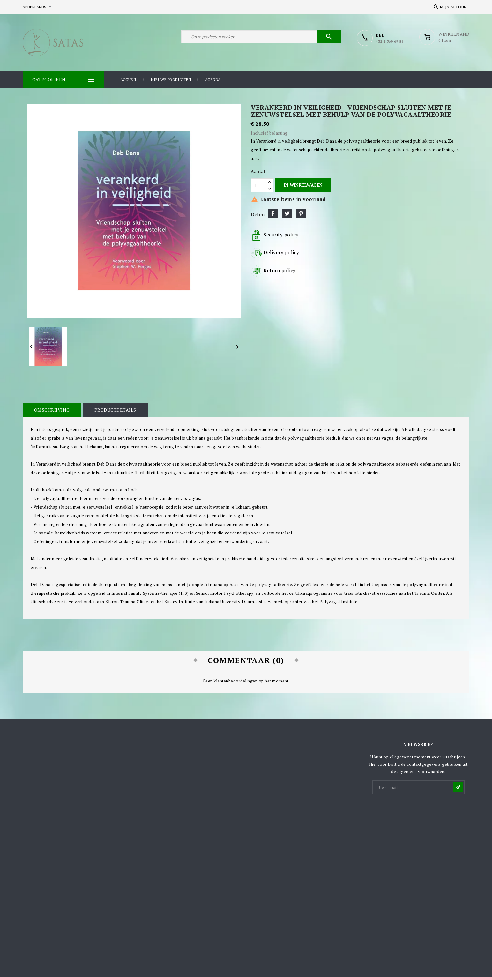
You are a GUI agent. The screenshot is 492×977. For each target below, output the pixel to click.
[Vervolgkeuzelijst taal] (38, 7)
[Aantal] (258, 185)
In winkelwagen (303, 185)
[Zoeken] (261, 37)
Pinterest (301, 213)
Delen (273, 213)
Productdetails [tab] (114, 409)
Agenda (213, 79)
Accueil (128, 79)
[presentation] (421, 810)
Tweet (287, 213)
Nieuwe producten (171, 79)
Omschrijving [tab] (52, 409)
